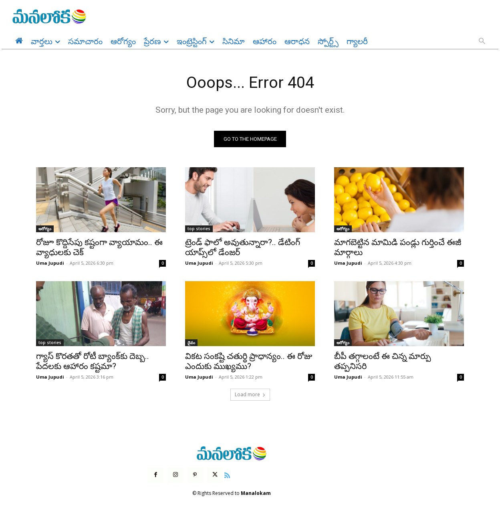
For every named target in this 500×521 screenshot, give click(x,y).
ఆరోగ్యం (44, 229)
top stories (199, 229)
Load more (250, 394)
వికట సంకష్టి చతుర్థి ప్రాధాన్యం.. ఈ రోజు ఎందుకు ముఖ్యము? (248, 361)
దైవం (191, 343)
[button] (482, 42)
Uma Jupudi (50, 263)
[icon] (227, 475)
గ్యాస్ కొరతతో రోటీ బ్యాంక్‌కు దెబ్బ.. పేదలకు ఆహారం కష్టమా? (92, 361)
